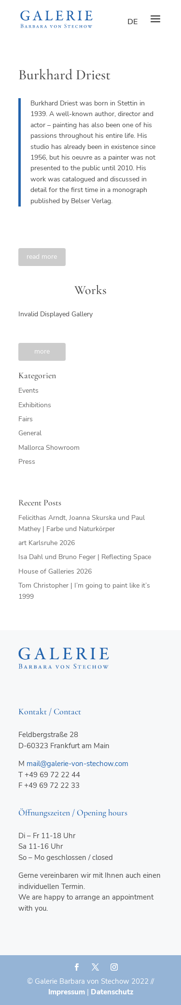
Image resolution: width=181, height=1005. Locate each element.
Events (28, 390)
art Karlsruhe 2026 (46, 542)
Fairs (25, 419)
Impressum (66, 992)
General (30, 433)
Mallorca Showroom (49, 447)
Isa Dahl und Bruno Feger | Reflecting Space (84, 557)
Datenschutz (112, 992)
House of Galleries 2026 (55, 571)
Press (26, 461)
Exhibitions (34, 405)
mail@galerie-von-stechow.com (77, 764)
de (132, 21)
